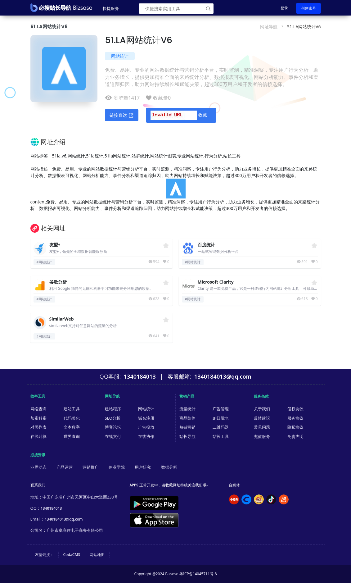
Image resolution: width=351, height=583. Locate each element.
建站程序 (113, 409)
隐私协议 (295, 427)
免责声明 (295, 436)
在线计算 (38, 436)
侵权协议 (295, 409)
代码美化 (72, 418)
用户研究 (143, 467)
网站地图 (97, 554)
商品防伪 (187, 418)
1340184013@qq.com (64, 519)
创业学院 (117, 467)
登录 (284, 8)
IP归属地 (220, 418)
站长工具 (221, 436)
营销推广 (91, 467)
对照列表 (38, 427)
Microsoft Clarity (216, 282)
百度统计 (206, 245)
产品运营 (64, 467)
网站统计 (119, 56)
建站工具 (72, 409)
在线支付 (113, 436)
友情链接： (44, 554)
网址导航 (268, 27)
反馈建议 (262, 418)
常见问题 (262, 427)
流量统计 (187, 409)
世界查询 (72, 436)
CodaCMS (71, 554)
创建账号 (308, 8)
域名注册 (146, 418)
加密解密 (38, 418)
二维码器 (221, 427)
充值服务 (262, 436)
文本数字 (72, 427)
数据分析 (169, 467)
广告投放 (146, 427)
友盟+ (55, 245)
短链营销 (187, 427)
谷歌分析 (58, 282)
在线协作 (146, 436)
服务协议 (295, 418)
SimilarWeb (61, 319)
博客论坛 (113, 427)
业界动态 (38, 467)
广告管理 (221, 409)
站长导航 (187, 436)
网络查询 (38, 409)
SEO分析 (113, 418)
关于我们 (262, 409)
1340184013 (51, 508)
